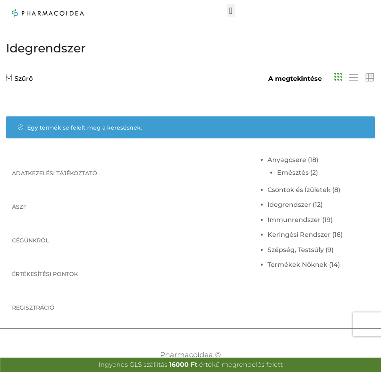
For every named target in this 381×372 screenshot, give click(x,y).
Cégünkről (30, 240)
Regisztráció (33, 307)
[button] (231, 10)
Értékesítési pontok (45, 274)
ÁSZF (19, 206)
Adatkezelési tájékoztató (54, 173)
